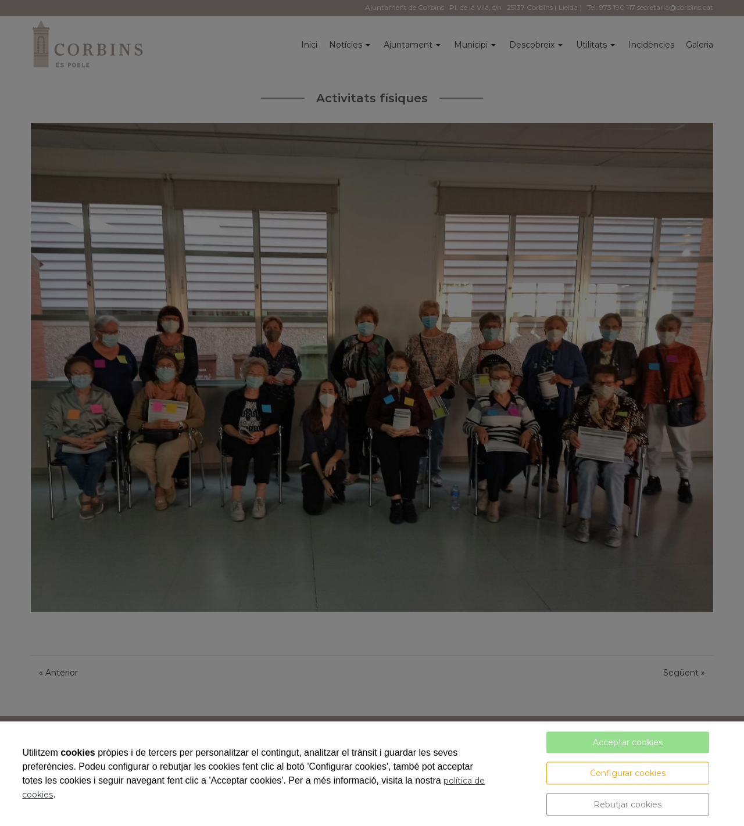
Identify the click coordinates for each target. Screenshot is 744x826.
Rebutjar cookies (627, 804)
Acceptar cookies (628, 742)
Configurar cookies (628, 773)
